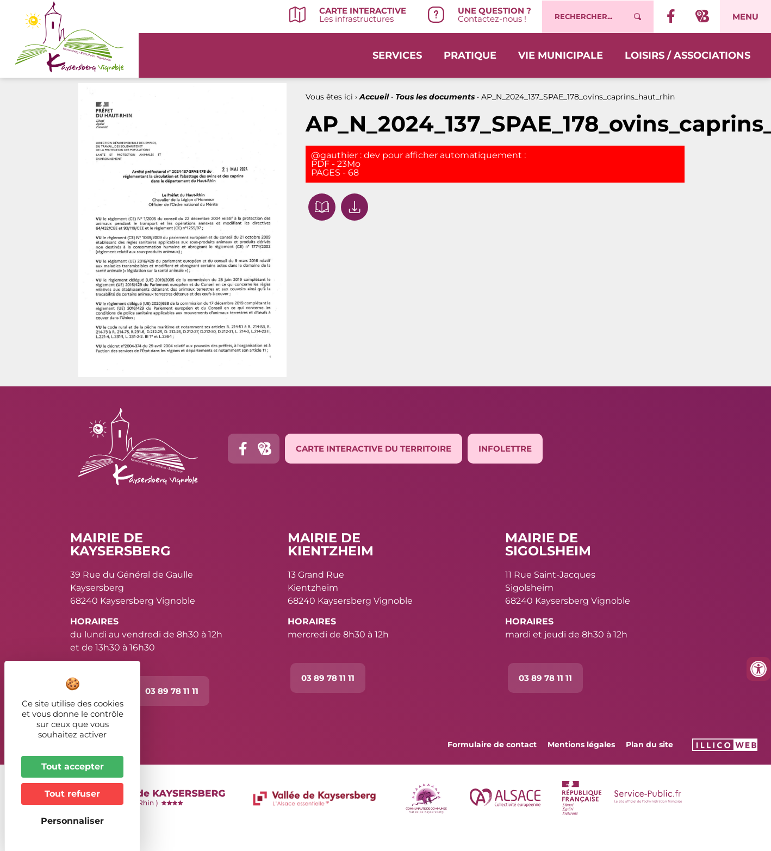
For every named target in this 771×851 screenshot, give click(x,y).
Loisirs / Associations (687, 55)
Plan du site (649, 744)
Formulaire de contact (492, 744)
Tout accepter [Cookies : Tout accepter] (72, 766)
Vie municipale (560, 55)
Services (397, 55)
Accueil (374, 96)
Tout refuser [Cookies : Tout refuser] (72, 794)
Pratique (470, 55)
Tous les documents (435, 96)
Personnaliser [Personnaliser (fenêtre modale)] (72, 821)
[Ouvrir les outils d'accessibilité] (758, 669)
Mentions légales (581, 744)
